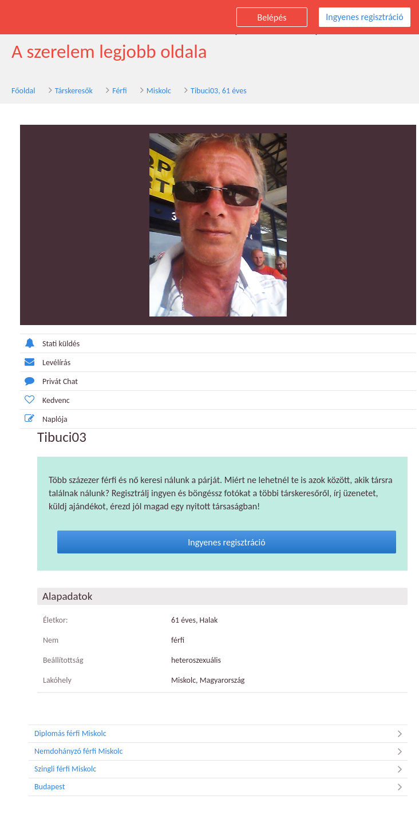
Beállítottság (63, 660)
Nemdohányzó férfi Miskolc (221, 751)
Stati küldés (50, 343)
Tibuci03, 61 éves (219, 91)
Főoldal (23, 91)
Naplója (44, 419)
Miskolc (159, 91)
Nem (50, 640)
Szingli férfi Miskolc (221, 769)
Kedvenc (45, 400)
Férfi (119, 91)
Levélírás (45, 362)
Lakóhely (57, 680)
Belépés (272, 17)
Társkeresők (74, 91)
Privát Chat (49, 381)
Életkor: (55, 620)
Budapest (221, 787)
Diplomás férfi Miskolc (221, 733)
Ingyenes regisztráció (364, 16)
